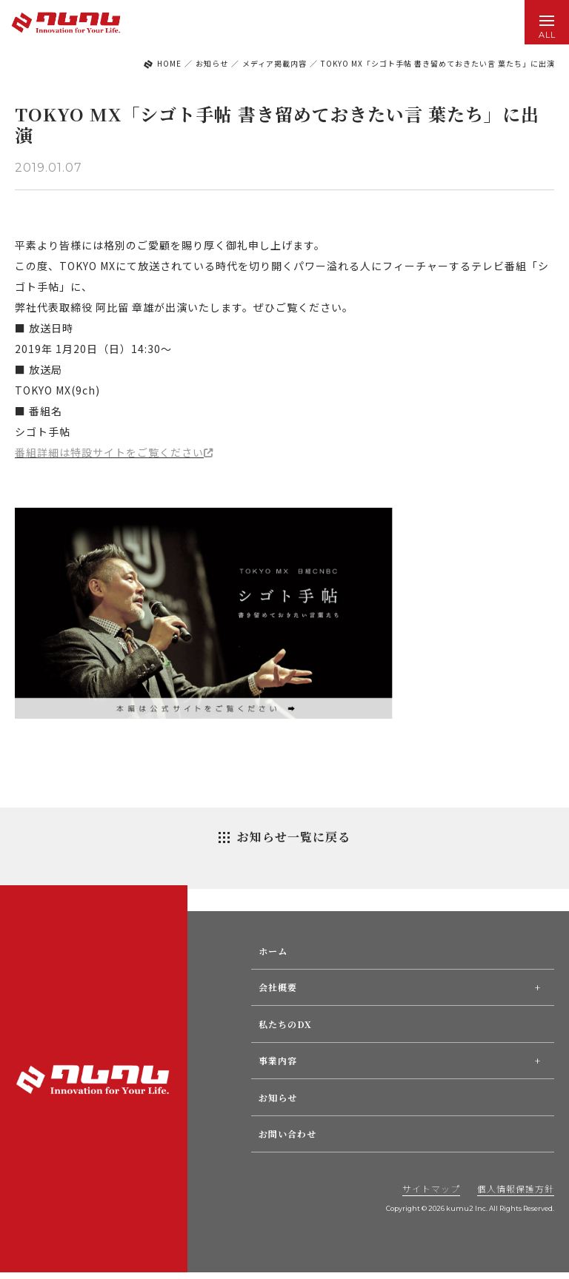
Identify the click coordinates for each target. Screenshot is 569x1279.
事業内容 (278, 1060)
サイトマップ (431, 1188)
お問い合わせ (287, 1133)
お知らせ (278, 1097)
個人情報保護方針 (515, 1188)
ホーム (273, 950)
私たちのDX (285, 1024)
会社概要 (278, 987)
